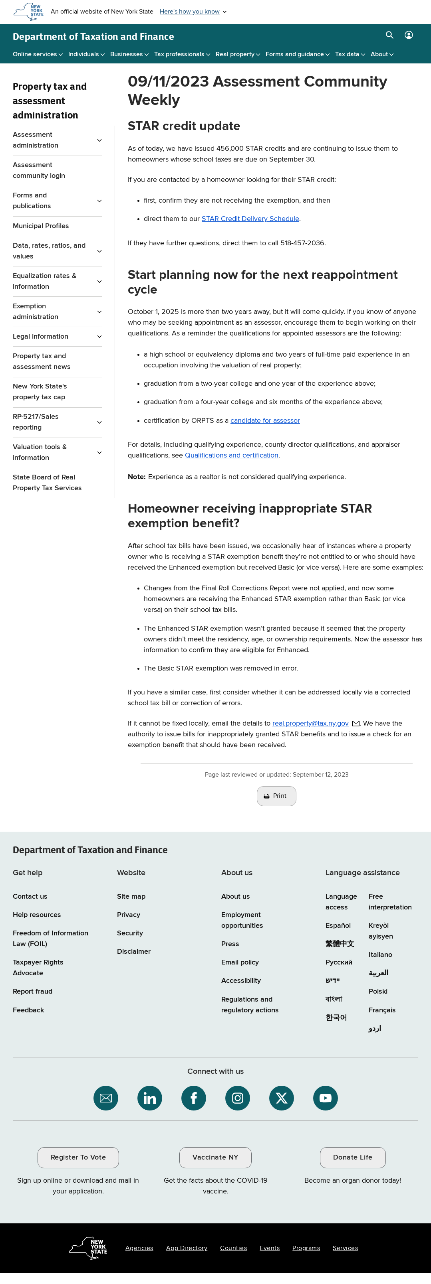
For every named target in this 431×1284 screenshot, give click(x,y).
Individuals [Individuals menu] (83, 54)
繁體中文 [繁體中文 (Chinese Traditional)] (340, 944)
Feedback (28, 1010)
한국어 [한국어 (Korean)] (336, 1018)
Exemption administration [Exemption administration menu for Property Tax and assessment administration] (35, 312)
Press (230, 944)
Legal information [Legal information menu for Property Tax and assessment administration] (40, 336)
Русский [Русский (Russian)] (339, 962)
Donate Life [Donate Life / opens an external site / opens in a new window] (353, 1157)
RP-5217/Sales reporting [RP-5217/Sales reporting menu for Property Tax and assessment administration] (36, 422)
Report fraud (32, 991)
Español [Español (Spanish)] (338, 925)
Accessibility (241, 980)
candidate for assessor (265, 420)
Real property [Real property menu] (235, 54)
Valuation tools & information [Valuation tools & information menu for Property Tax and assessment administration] (40, 453)
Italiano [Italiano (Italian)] (380, 955)
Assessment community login (39, 170)
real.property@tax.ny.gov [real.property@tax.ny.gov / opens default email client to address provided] (310, 723)
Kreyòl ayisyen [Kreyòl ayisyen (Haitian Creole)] (381, 931)
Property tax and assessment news (42, 362)
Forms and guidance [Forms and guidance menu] (295, 54)
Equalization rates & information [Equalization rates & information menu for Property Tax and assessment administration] (45, 281)
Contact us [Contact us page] (30, 896)
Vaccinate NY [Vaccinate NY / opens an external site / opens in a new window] (215, 1157)
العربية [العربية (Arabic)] (378, 973)
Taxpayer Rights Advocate (38, 968)
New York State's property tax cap (40, 392)
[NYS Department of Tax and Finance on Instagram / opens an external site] (237, 1098)
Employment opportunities (242, 920)
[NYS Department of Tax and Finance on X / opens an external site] (281, 1098)
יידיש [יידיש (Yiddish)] (333, 980)
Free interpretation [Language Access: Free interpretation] (390, 902)
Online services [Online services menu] (35, 54)
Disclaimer (134, 951)
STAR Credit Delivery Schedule (250, 219)
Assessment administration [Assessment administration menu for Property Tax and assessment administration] (35, 140)
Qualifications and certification (231, 455)
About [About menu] (379, 54)
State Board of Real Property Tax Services (47, 483)
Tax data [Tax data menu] (347, 54)
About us (235, 896)
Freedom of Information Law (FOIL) (50, 939)
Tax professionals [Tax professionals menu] (179, 54)
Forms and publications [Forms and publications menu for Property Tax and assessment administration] (32, 201)
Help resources (37, 915)
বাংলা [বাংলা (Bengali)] (334, 999)
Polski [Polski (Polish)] (378, 991)
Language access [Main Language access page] (341, 902)
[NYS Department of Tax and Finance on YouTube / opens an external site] (325, 1098)
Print (280, 796)
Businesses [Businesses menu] (126, 54)
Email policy (240, 962)
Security (130, 933)
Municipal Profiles (41, 226)
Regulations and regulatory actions (250, 1005)
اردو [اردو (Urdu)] (375, 1028)
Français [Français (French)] (382, 1010)
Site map (131, 896)
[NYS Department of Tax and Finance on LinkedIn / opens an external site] (149, 1098)
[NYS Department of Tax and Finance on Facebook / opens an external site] (193, 1098)
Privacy (128, 915)
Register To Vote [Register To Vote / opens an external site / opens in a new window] (78, 1157)
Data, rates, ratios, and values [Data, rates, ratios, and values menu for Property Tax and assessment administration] (49, 251)
